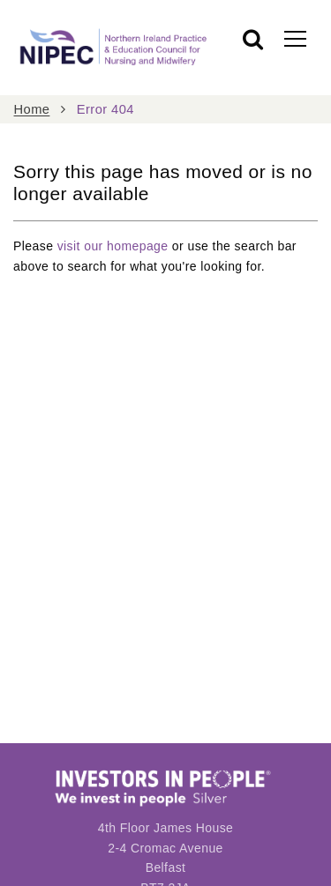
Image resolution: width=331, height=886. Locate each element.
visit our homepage (113, 246)
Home (32, 109)
